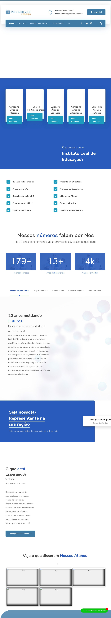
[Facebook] (91, 31)
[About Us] (20, 556)
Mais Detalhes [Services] (13, 120)
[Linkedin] (96, 31)
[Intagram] (101, 31)
